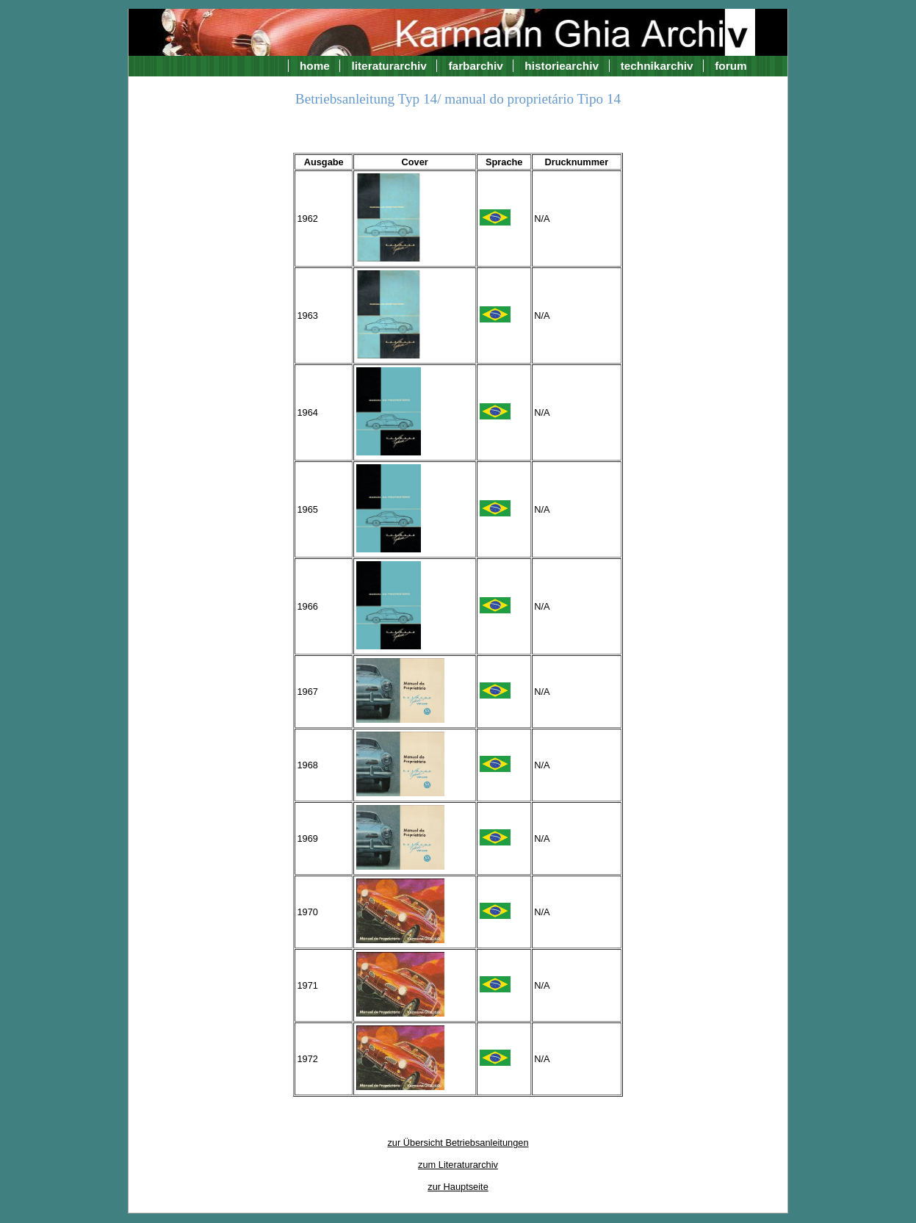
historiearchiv (561, 65)
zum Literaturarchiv (458, 1164)
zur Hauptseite (458, 1186)
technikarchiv (657, 65)
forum (731, 65)
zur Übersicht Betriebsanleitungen (457, 1142)
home (315, 65)
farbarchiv (475, 65)
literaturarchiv (388, 65)
